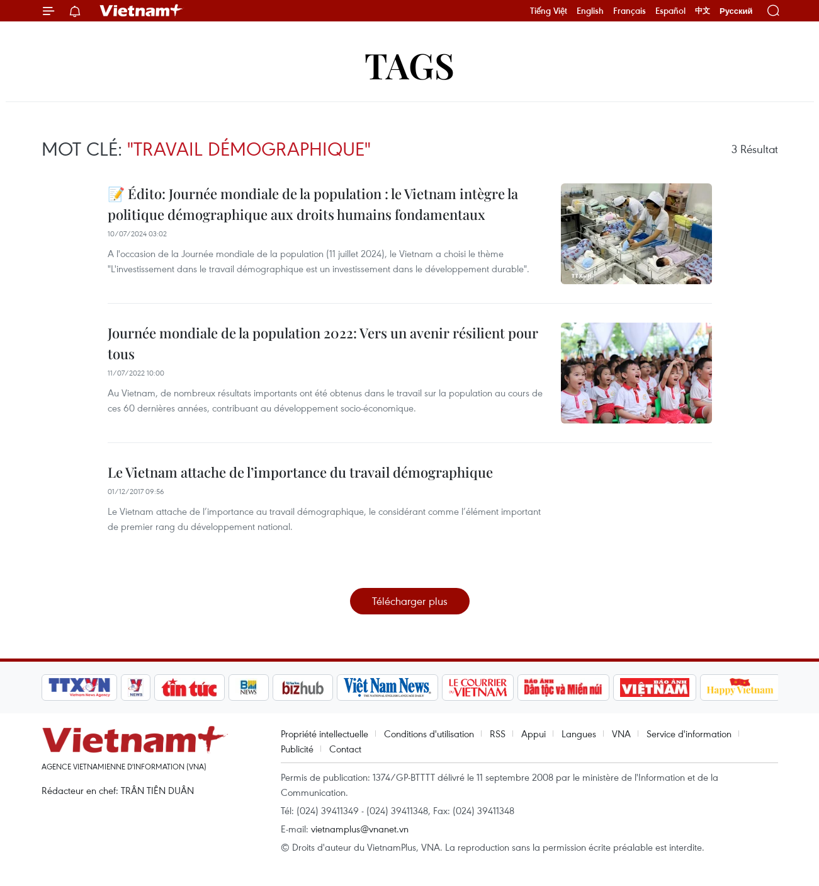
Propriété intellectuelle (324, 733)
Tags (409, 64)
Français (629, 10)
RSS (498, 733)
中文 (702, 10)
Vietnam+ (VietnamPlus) (141, 10)
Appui (533, 733)
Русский (736, 11)
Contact (345, 748)
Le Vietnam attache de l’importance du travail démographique (300, 472)
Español (670, 10)
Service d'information (689, 733)
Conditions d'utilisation (429, 733)
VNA (621, 733)
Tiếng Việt (548, 10)
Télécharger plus (410, 601)
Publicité (297, 748)
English (590, 10)
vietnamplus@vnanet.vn (360, 828)
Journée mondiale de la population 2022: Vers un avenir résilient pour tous (323, 343)
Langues (579, 733)
